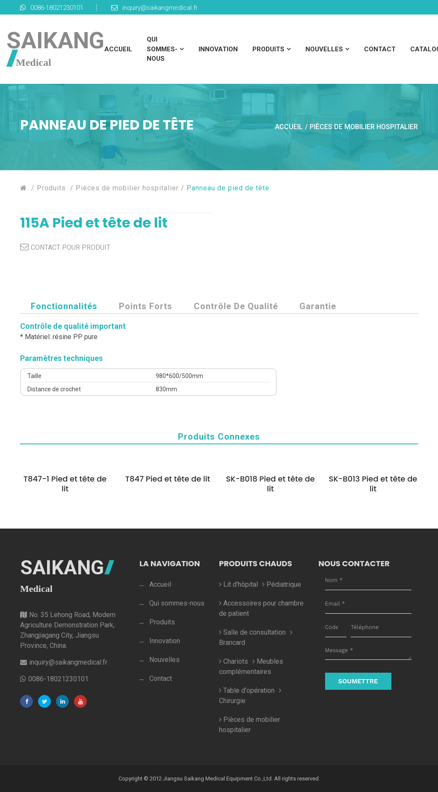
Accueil (118, 49)
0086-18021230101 (51, 8)
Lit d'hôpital (238, 584)
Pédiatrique (281, 584)
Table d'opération (247, 690)
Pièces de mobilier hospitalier (364, 127)
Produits (268, 49)
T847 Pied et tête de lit (167, 478)
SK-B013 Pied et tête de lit (373, 483)
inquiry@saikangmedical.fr (154, 8)
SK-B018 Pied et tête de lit (270, 483)
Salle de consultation (252, 632)
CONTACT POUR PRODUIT (70, 247)
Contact (380, 49)
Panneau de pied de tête (227, 188)
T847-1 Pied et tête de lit (65, 483)
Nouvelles (324, 49)
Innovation (218, 49)
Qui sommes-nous (162, 48)
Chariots (233, 661)
